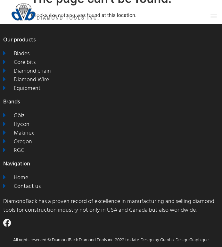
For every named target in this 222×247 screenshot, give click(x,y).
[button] (213, 15)
